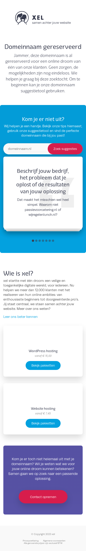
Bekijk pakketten (43, 365)
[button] (33, 241)
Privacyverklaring (31, 540)
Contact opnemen (43, 497)
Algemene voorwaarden (54, 540)
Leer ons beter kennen (20, 317)
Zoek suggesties (65, 149)
